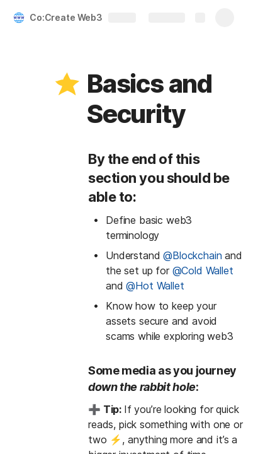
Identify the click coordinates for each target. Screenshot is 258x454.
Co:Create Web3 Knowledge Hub (97, 17)
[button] (67, 83)
